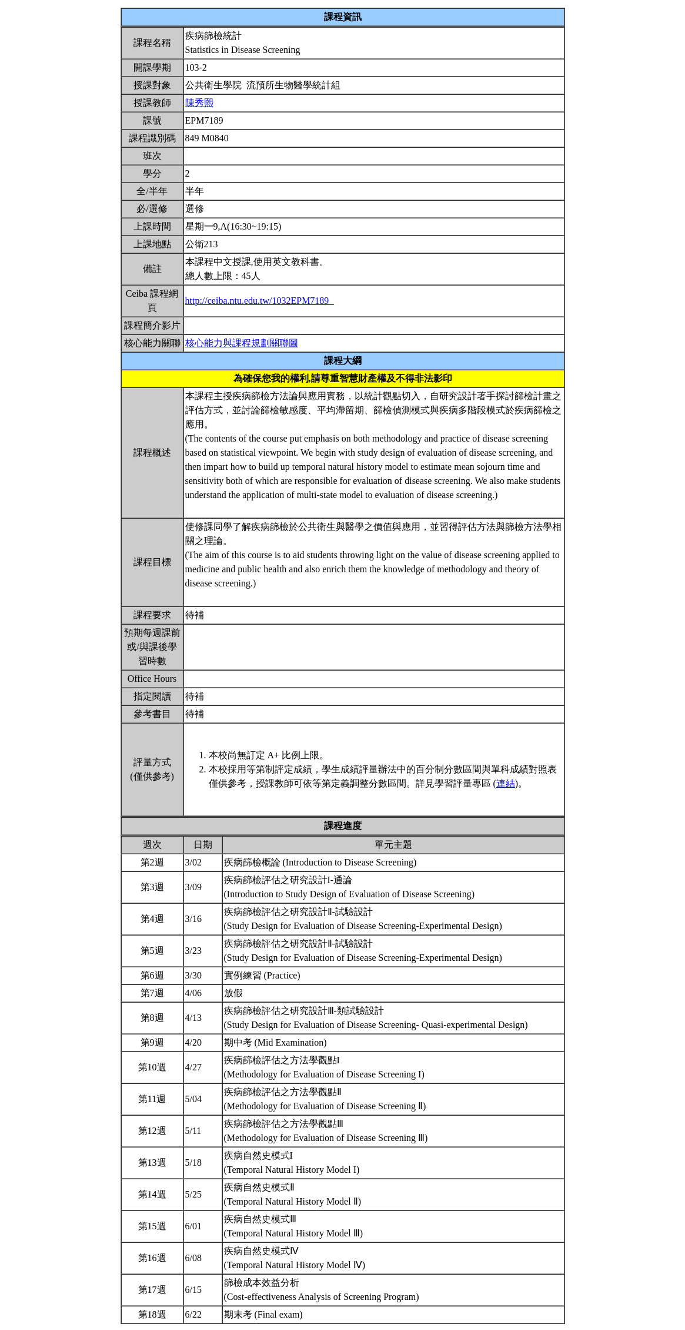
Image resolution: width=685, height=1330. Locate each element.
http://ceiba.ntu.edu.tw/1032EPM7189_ (259, 301)
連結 (505, 783)
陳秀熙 (199, 103)
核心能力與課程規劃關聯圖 (241, 343)
